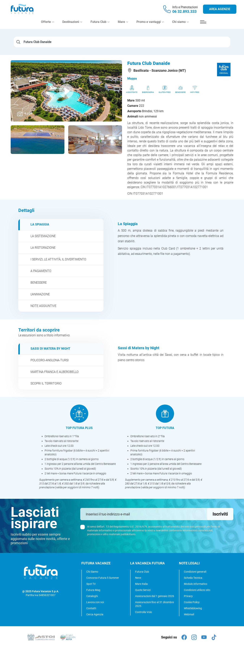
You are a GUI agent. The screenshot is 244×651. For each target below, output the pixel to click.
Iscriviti (220, 514)
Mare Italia (141, 583)
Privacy (188, 596)
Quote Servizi (143, 589)
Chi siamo (180, 25)
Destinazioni (72, 25)
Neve (138, 577)
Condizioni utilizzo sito (197, 589)
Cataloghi (92, 596)
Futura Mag (93, 589)
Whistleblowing (193, 608)
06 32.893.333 (184, 13)
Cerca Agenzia (94, 614)
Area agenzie (219, 10)
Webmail (189, 614)
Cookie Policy (192, 602)
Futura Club (142, 571)
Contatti (91, 608)
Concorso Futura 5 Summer (102, 577)
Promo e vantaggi (150, 25)
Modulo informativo (195, 583)
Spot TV (91, 583)
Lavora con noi (95, 602)
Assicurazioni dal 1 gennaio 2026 (154, 596)
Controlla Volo (143, 612)
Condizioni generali (195, 571)
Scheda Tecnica (193, 577)
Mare (123, 25)
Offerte (47, 25)
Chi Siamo (92, 571)
